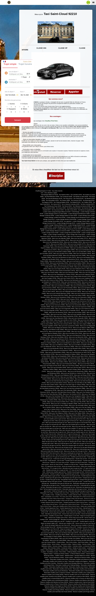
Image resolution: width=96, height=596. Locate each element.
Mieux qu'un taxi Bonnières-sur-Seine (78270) (64, 257)
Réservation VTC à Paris (46, 493)
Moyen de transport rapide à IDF (49, 523)
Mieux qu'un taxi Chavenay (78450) (85, 270)
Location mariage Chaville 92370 (56, 234)
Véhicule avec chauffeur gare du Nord (56, 472)
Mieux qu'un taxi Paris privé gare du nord (56, 422)
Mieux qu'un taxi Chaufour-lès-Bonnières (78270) (62, 270)
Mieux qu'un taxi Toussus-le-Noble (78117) (58, 401)
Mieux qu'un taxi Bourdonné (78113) (69, 259)
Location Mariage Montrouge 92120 (66, 223)
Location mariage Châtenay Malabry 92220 (55, 225)
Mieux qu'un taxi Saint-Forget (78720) (84, 379)
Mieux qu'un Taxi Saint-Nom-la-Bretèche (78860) (72, 388)
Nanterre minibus (76, 544)
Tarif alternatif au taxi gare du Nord (50, 485)
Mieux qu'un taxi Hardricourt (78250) (84, 308)
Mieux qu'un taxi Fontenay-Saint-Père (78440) (56, 295)
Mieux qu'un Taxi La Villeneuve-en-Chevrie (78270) (64, 411)
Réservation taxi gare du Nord (54, 487)
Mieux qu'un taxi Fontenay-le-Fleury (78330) (82, 293)
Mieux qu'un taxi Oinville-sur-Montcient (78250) (68, 358)
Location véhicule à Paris (74, 495)
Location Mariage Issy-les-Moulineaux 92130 (78, 217)
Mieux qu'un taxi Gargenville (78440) (64, 308)
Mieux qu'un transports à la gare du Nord (66, 455)
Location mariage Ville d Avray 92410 (75, 234)
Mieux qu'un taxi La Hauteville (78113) (70, 310)
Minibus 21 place (82, 550)
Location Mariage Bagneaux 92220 (85, 223)
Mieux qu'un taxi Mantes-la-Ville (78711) (75, 329)
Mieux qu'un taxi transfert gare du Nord (81, 417)
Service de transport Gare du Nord (71, 466)
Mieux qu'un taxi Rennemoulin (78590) (77, 371)
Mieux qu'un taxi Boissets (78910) (82, 253)
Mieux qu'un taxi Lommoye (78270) (63, 324)
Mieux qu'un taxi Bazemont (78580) (60, 248)
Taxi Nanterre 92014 (64, 194)
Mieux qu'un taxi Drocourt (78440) (57, 284)
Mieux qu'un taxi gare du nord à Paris (78, 439)
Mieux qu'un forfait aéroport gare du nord (83, 449)
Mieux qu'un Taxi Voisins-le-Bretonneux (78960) (57, 417)
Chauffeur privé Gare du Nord (78, 457)
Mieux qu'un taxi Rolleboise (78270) (63, 375)
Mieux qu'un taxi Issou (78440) (59, 314)
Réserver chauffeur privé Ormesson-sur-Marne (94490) (80, 588)
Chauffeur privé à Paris (61, 495)
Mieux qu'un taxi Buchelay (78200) (59, 263)
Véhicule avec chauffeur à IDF (66, 523)
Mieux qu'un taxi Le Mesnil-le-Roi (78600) (80, 339)
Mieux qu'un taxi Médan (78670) (59, 337)
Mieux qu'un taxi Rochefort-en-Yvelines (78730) (73, 373)
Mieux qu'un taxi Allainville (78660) (61, 238)
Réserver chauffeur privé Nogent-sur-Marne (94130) (58, 586)
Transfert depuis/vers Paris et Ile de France (71, 508)
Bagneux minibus (48, 553)
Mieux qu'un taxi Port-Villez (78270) (76, 367)
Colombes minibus (77, 546)
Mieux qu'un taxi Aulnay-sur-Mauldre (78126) (66, 246)
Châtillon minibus (59, 555)
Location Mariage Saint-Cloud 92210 (62, 227)
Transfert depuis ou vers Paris (71, 515)
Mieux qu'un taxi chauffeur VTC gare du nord (74, 428)
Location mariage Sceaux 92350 (50, 232)
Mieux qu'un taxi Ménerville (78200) (78, 337)
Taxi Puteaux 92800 (65, 200)
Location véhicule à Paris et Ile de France (51, 502)
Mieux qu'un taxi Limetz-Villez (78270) (73, 322)
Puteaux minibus (67, 546)
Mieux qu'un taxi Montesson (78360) (63, 350)
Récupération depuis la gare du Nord (50, 476)
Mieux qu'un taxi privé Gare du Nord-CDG (61, 449)
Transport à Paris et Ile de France (74, 498)
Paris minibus (62, 551)
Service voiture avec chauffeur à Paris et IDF (82, 525)
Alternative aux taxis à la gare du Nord (72, 468)
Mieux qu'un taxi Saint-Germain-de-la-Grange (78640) (59, 381)
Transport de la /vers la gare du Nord (70, 476)
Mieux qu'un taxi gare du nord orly (82, 443)
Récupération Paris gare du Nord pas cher (61, 483)
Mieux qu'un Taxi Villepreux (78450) (58, 413)
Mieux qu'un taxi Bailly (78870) (59, 244)
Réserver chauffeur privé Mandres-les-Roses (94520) (54, 582)
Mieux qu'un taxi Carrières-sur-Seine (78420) (69, 265)
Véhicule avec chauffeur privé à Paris (58, 517)
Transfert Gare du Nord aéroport (73, 460)
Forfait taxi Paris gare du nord (59, 491)
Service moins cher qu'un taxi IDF (85, 519)
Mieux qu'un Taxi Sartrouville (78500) (67, 390)
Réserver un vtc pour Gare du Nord (59, 462)
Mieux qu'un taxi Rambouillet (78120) (56, 371)
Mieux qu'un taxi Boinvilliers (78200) (81, 251)
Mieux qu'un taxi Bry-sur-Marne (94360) (59, 534)
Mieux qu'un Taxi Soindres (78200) (85, 392)
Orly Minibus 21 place (52, 551)
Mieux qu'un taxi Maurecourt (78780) (76, 335)
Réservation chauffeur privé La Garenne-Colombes (57, 572)
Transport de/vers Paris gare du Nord (72, 481)
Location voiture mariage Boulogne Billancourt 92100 (57, 211)
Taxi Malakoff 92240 (75, 202)
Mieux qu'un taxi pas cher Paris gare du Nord (76, 451)
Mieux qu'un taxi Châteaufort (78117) (76, 268)
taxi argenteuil (67, 221)
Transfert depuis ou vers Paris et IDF (49, 529)
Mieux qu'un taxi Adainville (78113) (77, 236)
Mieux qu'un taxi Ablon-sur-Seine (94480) (61, 531)
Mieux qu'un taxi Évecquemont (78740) (81, 286)
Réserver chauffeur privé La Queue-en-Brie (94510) (75, 576)
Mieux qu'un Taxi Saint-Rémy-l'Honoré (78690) (63, 392)
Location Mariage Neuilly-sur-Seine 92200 (66, 215)
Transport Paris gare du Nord (86, 479)
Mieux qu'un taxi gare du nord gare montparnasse (64, 438)
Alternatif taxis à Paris (88, 508)
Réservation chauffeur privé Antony (59, 559)
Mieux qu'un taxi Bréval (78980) (57, 261)
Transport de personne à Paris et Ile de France (75, 502)
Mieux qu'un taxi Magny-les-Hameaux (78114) (60, 327)
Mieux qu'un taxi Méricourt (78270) (59, 339)
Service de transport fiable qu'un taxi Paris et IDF (57, 525)
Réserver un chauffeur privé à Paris (70, 510)
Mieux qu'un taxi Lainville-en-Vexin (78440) (65, 320)
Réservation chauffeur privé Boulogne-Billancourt (70, 563)
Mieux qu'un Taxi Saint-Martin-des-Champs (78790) (74, 386)
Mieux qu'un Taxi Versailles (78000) (65, 407)
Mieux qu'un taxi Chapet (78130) (56, 268)
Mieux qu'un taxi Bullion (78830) (77, 263)
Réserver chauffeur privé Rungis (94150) (83, 591)
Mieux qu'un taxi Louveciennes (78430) (69, 325)
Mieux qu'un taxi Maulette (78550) (57, 335)
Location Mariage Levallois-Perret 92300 (54, 217)
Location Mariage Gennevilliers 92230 (53, 221)
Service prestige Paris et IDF (48, 527)
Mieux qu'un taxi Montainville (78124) (53, 348)
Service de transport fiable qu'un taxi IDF (54, 521)
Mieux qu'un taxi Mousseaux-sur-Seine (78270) (78, 352)
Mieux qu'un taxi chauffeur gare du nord (77, 432)
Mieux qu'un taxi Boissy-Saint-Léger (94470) (66, 533)
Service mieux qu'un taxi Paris (57, 512)
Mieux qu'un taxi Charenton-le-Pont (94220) (74, 536)
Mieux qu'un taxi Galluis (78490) (77, 295)
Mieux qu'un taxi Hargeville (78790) (49, 310)
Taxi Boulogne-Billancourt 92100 (49, 194)
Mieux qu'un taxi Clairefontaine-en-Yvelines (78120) (61, 274)
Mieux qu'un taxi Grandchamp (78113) (71, 303)
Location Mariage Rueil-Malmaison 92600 (79, 213)
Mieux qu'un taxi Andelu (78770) (79, 238)
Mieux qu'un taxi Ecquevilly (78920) (76, 284)
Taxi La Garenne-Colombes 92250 (71, 204)
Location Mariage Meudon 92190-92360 (66, 219)
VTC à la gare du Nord (56, 468)
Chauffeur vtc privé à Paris (56, 515)
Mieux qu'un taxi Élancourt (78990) (61, 286)
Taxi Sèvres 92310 (67, 206)
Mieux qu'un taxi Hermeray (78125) (58, 312)
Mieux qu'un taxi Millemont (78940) (59, 344)
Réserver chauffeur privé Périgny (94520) (53, 589)
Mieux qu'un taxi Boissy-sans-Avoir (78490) (74, 255)
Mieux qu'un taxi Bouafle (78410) (50, 259)
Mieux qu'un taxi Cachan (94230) (79, 534)
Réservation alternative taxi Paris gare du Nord (74, 489)
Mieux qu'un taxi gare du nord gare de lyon (56, 436)
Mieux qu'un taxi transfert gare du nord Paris (74, 424)
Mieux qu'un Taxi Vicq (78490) (68, 409)
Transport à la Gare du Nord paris (78, 462)
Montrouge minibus (49, 555)
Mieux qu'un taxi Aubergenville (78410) (53, 242)
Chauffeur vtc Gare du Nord (71, 464)
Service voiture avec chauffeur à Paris (76, 512)
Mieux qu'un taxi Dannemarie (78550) (71, 282)
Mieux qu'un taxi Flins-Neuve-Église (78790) (74, 289)
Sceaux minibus (69, 557)
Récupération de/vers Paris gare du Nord (51, 481)
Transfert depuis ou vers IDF (87, 521)
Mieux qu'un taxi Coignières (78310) (85, 274)
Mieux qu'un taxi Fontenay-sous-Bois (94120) (79, 540)
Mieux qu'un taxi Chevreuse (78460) (68, 272)
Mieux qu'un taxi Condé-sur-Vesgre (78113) (52, 276)
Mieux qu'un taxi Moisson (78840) (65, 346)
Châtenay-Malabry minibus (74, 551)
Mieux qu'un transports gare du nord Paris (73, 445)
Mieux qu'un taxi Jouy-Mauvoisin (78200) (56, 318)
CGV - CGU (44, 192)
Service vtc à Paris (85, 493)
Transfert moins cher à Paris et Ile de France (53, 498)
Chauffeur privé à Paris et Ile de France (84, 500)
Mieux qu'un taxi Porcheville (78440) (56, 367)
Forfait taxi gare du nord (69, 487)
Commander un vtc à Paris (52, 496)
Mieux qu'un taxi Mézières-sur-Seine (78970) (68, 343)
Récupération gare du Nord (72, 474)
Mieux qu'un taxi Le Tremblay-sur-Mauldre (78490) (64, 403)
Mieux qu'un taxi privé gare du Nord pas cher (67, 420)
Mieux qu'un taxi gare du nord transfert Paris (79, 422)
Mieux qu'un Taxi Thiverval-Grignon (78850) (69, 400)
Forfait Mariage (75, 211)
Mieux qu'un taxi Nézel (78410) (80, 356)
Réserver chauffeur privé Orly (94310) (55, 588)
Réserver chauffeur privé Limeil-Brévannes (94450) (55, 580)
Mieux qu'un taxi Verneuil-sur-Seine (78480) (56, 405)
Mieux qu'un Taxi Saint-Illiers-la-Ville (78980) (79, 382)
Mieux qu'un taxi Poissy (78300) (70, 365)
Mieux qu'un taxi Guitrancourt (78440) (61, 306)
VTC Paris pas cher (86, 504)
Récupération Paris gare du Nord (69, 479)
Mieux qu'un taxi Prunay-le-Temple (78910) (70, 369)
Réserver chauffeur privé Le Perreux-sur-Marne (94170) (79, 578)
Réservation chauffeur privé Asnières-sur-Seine (55, 561)
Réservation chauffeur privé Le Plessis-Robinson (81, 570)
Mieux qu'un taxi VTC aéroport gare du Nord (69, 441)
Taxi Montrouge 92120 (88, 200)
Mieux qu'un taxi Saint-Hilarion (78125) (57, 382)
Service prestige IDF (54, 519)
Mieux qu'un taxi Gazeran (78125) (61, 301)
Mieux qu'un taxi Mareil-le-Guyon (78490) (59, 331)
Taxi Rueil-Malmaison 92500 (51, 196)
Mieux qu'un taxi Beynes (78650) (66, 249)
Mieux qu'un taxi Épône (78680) (86, 287)
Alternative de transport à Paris (53, 514)
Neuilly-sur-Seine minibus (79, 548)
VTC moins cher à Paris (66, 496)
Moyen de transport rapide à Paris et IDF (71, 529)
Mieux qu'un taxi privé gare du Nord (61, 426)
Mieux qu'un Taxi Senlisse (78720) (72, 394)
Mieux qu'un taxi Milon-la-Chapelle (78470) (80, 344)
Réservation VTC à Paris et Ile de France (83, 496)
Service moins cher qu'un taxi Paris (71, 514)
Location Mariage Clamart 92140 (85, 219)
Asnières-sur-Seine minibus (61, 550)
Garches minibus (86, 544)
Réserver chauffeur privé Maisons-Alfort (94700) (81, 580)
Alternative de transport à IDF (68, 519)
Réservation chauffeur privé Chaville (58, 567)
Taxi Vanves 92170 (56, 204)
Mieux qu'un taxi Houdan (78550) (77, 312)
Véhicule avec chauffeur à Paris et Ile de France (60, 500)
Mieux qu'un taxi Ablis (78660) (58, 236)
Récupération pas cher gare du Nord (72, 477)
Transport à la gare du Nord (87, 474)
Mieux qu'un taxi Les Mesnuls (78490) (76, 341)
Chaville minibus (60, 542)
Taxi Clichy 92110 (67, 198)
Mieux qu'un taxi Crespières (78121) (85, 278)
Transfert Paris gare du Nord (52, 479)
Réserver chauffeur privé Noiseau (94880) (83, 586)
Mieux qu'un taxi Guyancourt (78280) (81, 306)
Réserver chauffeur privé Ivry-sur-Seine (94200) (76, 574)
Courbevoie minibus (66, 548)
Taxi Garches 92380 (87, 208)
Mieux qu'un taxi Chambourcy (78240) (63, 267)
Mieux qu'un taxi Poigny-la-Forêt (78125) (50, 365)
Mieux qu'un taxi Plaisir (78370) (85, 363)
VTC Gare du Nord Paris (75, 470)
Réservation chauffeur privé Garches (62, 569)
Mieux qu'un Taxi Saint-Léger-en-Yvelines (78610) (72, 384)
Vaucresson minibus (66, 544)
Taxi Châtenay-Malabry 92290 (61, 202)
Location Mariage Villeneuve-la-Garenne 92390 (57, 230)
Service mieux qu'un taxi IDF (76, 517)
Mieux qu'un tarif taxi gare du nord (63, 443)
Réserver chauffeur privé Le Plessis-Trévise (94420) (53, 584)
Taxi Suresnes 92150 (76, 200)
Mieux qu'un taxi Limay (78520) (54, 322)
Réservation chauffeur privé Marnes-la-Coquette (81, 559)
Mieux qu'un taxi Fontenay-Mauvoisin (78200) (58, 293)
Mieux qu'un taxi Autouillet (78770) (77, 244)
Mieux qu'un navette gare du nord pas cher (71, 453)
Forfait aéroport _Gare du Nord (56, 460)
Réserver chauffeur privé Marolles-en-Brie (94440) (81, 584)
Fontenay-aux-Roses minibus (61, 553)
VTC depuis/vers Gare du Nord (53, 466)
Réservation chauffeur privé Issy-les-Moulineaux (55, 570)
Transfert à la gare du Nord (57, 474)
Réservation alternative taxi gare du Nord (83, 483)
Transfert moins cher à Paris (61, 493)
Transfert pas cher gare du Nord (53, 477)
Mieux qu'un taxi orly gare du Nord (64, 447)
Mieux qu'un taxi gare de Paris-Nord (76, 419)
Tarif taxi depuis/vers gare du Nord (52, 489)
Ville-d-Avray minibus (71, 542)
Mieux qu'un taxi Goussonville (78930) (76, 305)
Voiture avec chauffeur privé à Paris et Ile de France (66, 506)
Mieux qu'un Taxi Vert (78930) (83, 407)
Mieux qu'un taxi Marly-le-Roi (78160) (72, 333)
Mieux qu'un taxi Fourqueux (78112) (69, 299)
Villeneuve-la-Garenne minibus (82, 557)
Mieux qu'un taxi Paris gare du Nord (81, 426)
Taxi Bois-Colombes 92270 (87, 204)
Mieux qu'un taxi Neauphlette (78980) (61, 356)
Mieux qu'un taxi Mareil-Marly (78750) (81, 331)
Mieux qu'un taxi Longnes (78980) (82, 324)
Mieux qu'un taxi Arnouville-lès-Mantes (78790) (82, 240)
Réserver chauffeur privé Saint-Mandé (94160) (77, 589)
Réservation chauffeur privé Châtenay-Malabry (67, 565)
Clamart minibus (90, 553)
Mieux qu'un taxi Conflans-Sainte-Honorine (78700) (77, 276)
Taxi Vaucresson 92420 (58, 210)
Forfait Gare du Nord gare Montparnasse (64, 458)
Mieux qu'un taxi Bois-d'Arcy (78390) (62, 253)
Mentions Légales (52, 192)
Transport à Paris (74, 493)
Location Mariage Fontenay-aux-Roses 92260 (69, 229)
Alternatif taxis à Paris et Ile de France (50, 510)
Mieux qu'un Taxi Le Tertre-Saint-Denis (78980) (73, 398)
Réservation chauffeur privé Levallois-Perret (83, 572)
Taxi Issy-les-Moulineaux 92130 (54, 198)
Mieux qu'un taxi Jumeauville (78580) (78, 318)
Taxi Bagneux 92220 (47, 202)
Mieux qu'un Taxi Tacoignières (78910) (75, 396)
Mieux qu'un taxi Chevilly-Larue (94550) (69, 538)
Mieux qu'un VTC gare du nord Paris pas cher (58, 457)
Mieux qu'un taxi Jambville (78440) (77, 314)
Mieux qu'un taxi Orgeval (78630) (77, 360)
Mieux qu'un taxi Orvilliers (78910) (59, 362)
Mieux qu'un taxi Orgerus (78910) (58, 360)
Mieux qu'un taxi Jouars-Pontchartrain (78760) (66, 316)
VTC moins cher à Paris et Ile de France (69, 504)
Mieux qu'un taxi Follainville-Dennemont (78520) (68, 291)
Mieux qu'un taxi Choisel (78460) (49, 272)
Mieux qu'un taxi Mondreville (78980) (84, 346)
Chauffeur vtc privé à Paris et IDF (85, 527)
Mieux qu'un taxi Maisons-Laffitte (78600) (83, 327)
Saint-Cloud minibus (83, 542)
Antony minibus (73, 550)
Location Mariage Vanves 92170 (81, 227)
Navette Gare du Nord (81, 458)
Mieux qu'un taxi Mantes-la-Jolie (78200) (53, 329)
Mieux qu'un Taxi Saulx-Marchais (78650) (51, 394)
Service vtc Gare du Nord (56, 464)
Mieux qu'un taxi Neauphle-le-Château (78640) (68, 354)
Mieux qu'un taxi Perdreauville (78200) (66, 363)
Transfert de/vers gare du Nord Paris (69, 485)
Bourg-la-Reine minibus (88, 551)
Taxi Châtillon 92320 (86, 202)
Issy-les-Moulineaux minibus (56, 557)
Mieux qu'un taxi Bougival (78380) (85, 257)
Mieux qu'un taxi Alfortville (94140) (82, 531)
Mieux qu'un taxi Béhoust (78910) (79, 248)
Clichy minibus (49, 550)
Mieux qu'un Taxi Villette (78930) (76, 413)
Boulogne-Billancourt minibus (82, 555)
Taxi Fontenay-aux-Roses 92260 (52, 206)
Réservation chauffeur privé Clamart (78, 567)
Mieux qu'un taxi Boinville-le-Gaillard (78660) (59, 251)
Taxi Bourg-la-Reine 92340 (74, 208)
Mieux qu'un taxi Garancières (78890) (81, 297)
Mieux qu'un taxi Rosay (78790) (82, 375)
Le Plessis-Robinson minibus (77, 553)
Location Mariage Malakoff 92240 (76, 225)
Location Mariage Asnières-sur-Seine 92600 (55, 213)
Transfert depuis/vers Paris (52, 508)
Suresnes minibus (57, 546)
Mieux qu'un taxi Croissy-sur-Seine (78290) (51, 280)
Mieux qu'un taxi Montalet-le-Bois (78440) (75, 348)
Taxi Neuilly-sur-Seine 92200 (80, 196)
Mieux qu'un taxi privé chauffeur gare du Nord (71, 430)
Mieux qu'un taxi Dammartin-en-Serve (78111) (76, 280)
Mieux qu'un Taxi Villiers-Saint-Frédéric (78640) (69, 415)
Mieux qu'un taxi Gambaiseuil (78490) (60, 297)
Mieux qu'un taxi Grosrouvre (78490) (55, 305)
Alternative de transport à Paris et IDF (66, 527)
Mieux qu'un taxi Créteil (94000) (58, 540)
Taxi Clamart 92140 (78, 198)
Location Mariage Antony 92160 (86, 215)
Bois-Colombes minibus (54, 548)
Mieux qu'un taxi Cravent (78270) (66, 278)
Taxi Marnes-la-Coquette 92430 (86, 210)
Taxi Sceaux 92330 (61, 208)
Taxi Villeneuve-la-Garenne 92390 (81, 206)
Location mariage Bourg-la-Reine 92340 (69, 232)
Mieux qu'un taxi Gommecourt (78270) (81, 301)
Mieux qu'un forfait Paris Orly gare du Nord (52, 451)
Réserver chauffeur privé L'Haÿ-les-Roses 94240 (81, 582)
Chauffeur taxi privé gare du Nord (75, 472)
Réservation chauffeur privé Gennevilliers (83, 569)
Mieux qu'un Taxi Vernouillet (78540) (78, 405)
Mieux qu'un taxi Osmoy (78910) (77, 362)
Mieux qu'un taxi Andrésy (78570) (60, 240)
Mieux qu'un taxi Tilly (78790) (78, 401)
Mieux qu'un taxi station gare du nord (78, 436)
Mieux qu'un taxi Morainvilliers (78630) (55, 352)
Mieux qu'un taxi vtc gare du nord (57, 432)
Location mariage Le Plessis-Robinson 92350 (82, 230)
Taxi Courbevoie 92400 (66, 196)
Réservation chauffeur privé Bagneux (78, 561)
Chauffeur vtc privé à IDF (72, 521)
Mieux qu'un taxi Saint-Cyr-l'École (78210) (63, 379)
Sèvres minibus (56, 544)
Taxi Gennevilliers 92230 (52, 200)
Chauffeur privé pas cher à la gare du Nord (57, 470)
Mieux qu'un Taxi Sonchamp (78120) (54, 396)
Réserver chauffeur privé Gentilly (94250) (53, 574)
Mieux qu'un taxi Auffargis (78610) (73, 242)
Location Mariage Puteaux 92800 (81, 221)
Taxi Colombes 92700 (76, 194)
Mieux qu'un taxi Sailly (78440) (68, 377)
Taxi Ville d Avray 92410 (71, 210)
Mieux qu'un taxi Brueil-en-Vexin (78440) (77, 261)
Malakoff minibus (69, 555)
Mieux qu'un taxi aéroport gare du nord (57, 439)
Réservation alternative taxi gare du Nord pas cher (81, 491)
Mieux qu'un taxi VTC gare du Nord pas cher (69, 434)
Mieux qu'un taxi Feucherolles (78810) (67, 287)
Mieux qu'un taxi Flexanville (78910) (52, 289)
